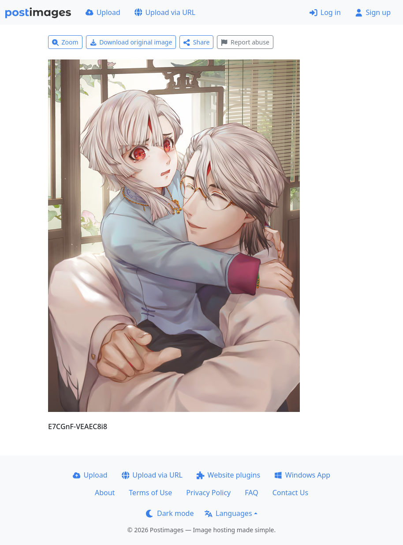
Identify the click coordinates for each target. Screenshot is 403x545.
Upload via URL (164, 12)
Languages (228, 513)
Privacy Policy (208, 492)
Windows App (302, 475)
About (105, 492)
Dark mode (170, 513)
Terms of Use (150, 492)
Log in (325, 12)
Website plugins (228, 475)
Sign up (373, 12)
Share (196, 42)
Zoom (65, 42)
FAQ (251, 492)
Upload (103, 12)
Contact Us (290, 492)
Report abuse (245, 42)
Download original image (131, 42)
